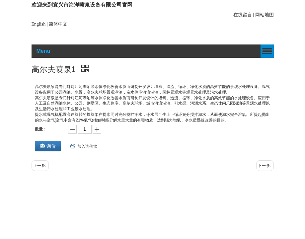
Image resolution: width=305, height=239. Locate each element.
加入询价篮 (87, 146)
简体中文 (58, 24)
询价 (51, 146)
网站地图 (264, 14)
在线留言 (242, 14)
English (39, 24)
